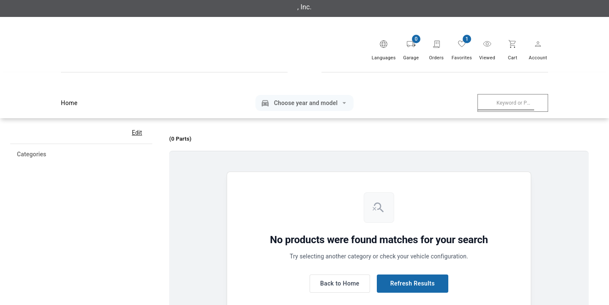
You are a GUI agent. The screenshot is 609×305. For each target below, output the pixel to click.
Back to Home (340, 283)
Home (71, 103)
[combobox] (506, 103)
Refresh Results (412, 283)
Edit (137, 132)
